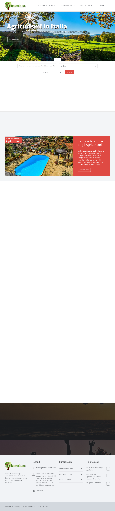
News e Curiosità (87, 6)
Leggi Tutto (84, 170)
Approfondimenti (69, 6)
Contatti (101, 6)
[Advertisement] (57, 94)
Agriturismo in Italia (47, 6)
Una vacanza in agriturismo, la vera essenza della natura (94, 476)
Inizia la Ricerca (15, 39)
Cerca (69, 72)
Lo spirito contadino (93, 483)
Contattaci (39, 491)
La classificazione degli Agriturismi (90, 143)
